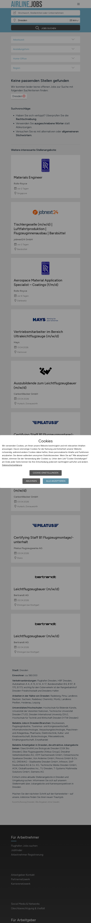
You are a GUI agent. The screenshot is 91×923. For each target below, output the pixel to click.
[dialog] (45, 461)
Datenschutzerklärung (12, 465)
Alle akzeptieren (55, 481)
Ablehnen (31, 481)
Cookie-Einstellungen (45, 473)
